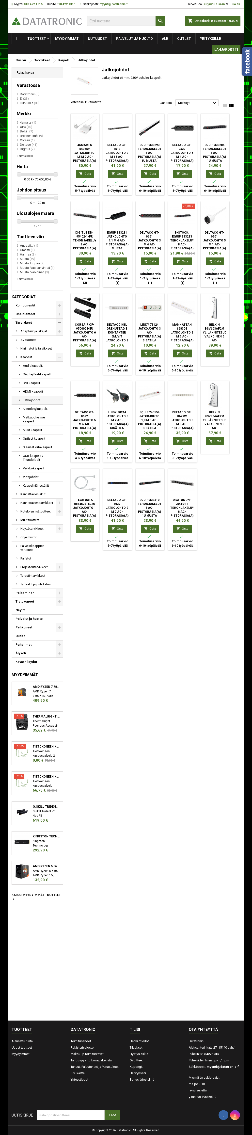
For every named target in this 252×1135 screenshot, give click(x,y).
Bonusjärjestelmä (142, 1079)
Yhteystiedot (79, 1079)
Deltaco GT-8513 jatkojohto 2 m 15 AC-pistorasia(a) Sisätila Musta (117, 156)
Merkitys (197, 103)
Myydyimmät (67, 39)
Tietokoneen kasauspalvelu (46, 746)
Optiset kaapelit (34, 438)
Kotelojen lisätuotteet (35, 511)
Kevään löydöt (26, 662)
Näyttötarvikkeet (32, 528)
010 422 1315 (33, 4)
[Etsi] (126, 21)
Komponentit (25, 305)
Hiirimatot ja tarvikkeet (36, 348)
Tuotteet (36, 39)
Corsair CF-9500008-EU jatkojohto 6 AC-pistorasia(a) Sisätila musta (84, 336)
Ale (165, 39)
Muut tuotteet (29, 520)
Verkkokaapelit (33, 468)
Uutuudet (97, 39)
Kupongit (136, 1067)
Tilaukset (136, 1047)
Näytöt (20, 610)
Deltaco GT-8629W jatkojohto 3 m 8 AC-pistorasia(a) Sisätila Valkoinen (182, 424)
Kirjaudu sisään (214, 4)
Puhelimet (24, 644)
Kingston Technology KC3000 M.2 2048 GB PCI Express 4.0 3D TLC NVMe (46, 836)
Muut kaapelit (32, 430)
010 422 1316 (66, 4)
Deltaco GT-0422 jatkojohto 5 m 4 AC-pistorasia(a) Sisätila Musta (182, 156)
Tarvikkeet (24, 322)
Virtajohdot (31, 477)
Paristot (25, 558)
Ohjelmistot (28, 537)
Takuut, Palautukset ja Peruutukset (95, 1067)
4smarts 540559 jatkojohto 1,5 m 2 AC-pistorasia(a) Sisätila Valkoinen (84, 156)
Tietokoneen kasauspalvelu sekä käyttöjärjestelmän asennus (46, 776)
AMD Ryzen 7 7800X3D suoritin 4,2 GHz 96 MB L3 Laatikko (46, 686)
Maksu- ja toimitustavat (87, 1054)
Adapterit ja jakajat (33, 331)
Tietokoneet (25, 601)
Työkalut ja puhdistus (35, 584)
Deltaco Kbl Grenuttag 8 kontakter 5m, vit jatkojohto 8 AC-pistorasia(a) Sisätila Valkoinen (117, 340)
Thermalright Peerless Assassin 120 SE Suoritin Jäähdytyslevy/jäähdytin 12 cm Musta (46, 716)
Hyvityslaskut (139, 1054)
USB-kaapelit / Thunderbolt (33, 458)
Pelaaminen (25, 593)
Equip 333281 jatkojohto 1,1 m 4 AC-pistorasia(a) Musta (117, 240)
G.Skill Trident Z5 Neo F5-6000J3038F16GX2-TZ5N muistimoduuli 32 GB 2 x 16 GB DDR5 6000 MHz (46, 806)
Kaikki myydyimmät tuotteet (36, 897)
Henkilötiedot (139, 1041)
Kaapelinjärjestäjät (36, 485)
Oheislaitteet (25, 314)
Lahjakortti (226, 49)
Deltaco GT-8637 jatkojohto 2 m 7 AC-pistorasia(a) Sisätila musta (117, 511)
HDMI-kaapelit (33, 391)
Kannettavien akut (33, 494)
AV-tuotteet (28, 340)
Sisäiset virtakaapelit (37, 447)
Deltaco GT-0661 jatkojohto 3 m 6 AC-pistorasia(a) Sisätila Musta (149, 244)
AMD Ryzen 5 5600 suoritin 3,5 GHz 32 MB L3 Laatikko (46, 866)
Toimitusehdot (81, 1041)
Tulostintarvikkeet (32, 575)
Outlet (184, 39)
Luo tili (235, 4)
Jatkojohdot (31, 400)
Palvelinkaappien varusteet (32, 548)
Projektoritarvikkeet (34, 567)
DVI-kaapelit (31, 383)
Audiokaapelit (33, 366)
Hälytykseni (138, 1073)
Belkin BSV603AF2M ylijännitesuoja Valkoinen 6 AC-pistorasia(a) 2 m (217, 336)
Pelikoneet (24, 627)
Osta (85, 174)
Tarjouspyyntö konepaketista (91, 1060)
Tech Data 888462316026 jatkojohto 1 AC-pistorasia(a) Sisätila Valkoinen (84, 511)
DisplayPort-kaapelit (37, 374)
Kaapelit (26, 357)
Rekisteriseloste (82, 1047)
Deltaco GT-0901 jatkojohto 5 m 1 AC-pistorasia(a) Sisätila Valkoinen (214, 244)
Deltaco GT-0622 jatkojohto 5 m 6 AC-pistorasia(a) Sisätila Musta (84, 424)
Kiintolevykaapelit (35, 409)
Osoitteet (136, 1060)
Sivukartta (78, 1073)
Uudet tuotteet (22, 1047)
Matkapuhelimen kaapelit (35, 419)
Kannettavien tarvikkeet (36, 503)
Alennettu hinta (22, 1041)
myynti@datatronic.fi (113, 4)
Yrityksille (210, 39)
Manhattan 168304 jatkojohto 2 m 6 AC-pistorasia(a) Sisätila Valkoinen (182, 336)
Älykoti (21, 653)
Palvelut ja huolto (134, 39)
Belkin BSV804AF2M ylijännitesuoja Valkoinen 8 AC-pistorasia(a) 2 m (217, 424)
